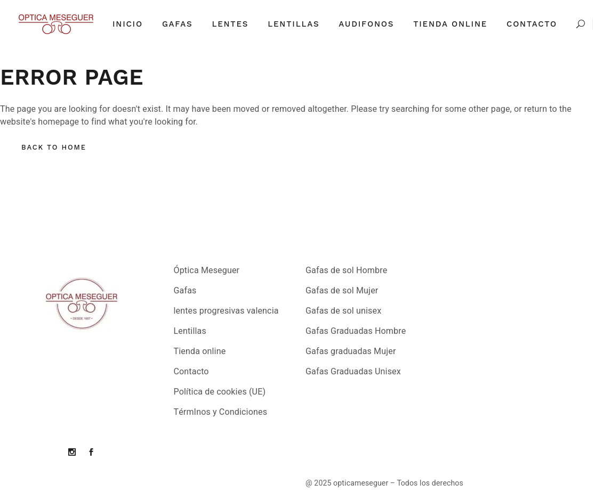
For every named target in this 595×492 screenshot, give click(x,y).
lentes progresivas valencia (226, 311)
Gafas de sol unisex (343, 311)
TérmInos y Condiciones (221, 412)
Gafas (185, 290)
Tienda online (200, 351)
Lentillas (190, 331)
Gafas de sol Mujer (341, 290)
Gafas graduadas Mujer (350, 351)
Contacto (191, 371)
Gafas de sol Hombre (346, 270)
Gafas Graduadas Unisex (353, 371)
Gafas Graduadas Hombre (355, 331)
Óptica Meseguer (207, 270)
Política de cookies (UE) (220, 392)
